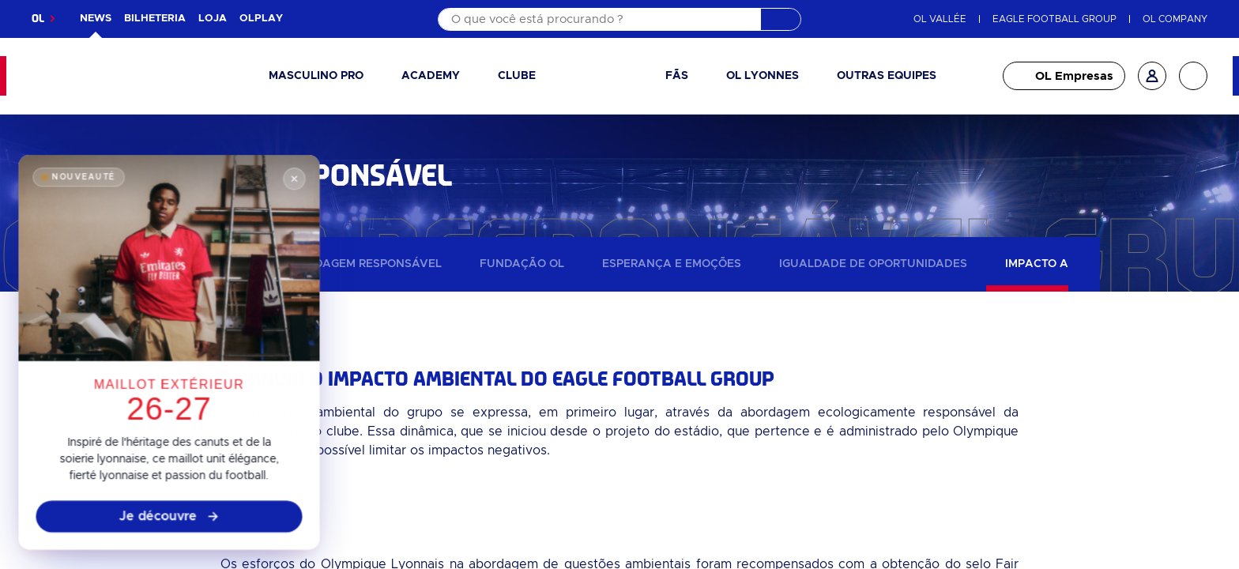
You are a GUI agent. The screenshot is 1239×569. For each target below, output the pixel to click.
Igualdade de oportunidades (873, 263)
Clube (517, 75)
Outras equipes (886, 75)
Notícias (217, 263)
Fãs (676, 75)
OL (38, 18)
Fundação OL (522, 263)
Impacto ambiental (1065, 263)
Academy (430, 75)
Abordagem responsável (362, 263)
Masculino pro (316, 75)
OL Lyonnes (762, 75)
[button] (322, 76)
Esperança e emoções (671, 263)
